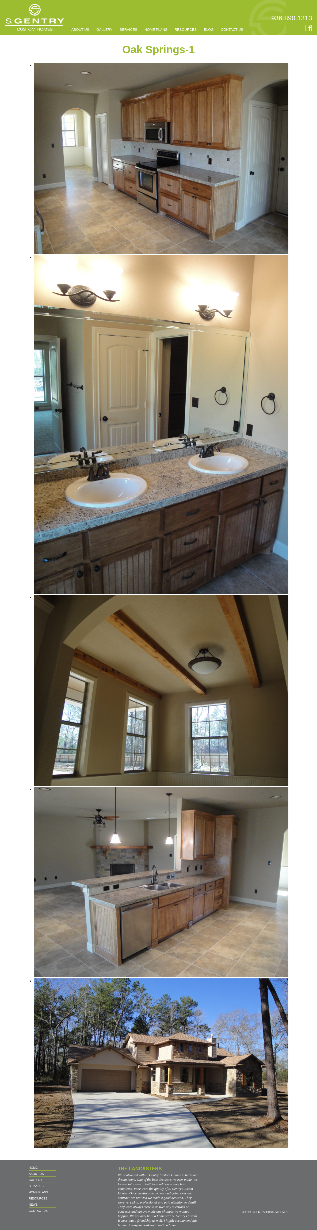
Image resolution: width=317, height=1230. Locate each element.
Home (33, 1167)
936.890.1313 (291, 18)
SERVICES (128, 30)
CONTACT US (232, 30)
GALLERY (104, 30)
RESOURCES (186, 30)
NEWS (33, 1204)
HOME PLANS (155, 30)
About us (80, 30)
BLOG (208, 30)
